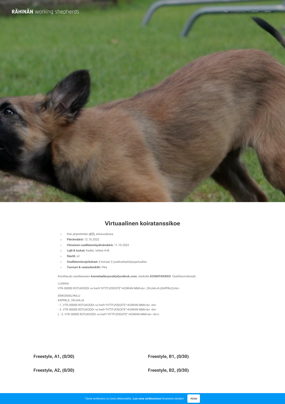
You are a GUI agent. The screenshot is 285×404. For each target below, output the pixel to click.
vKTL (92, 234)
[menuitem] (253, 11)
